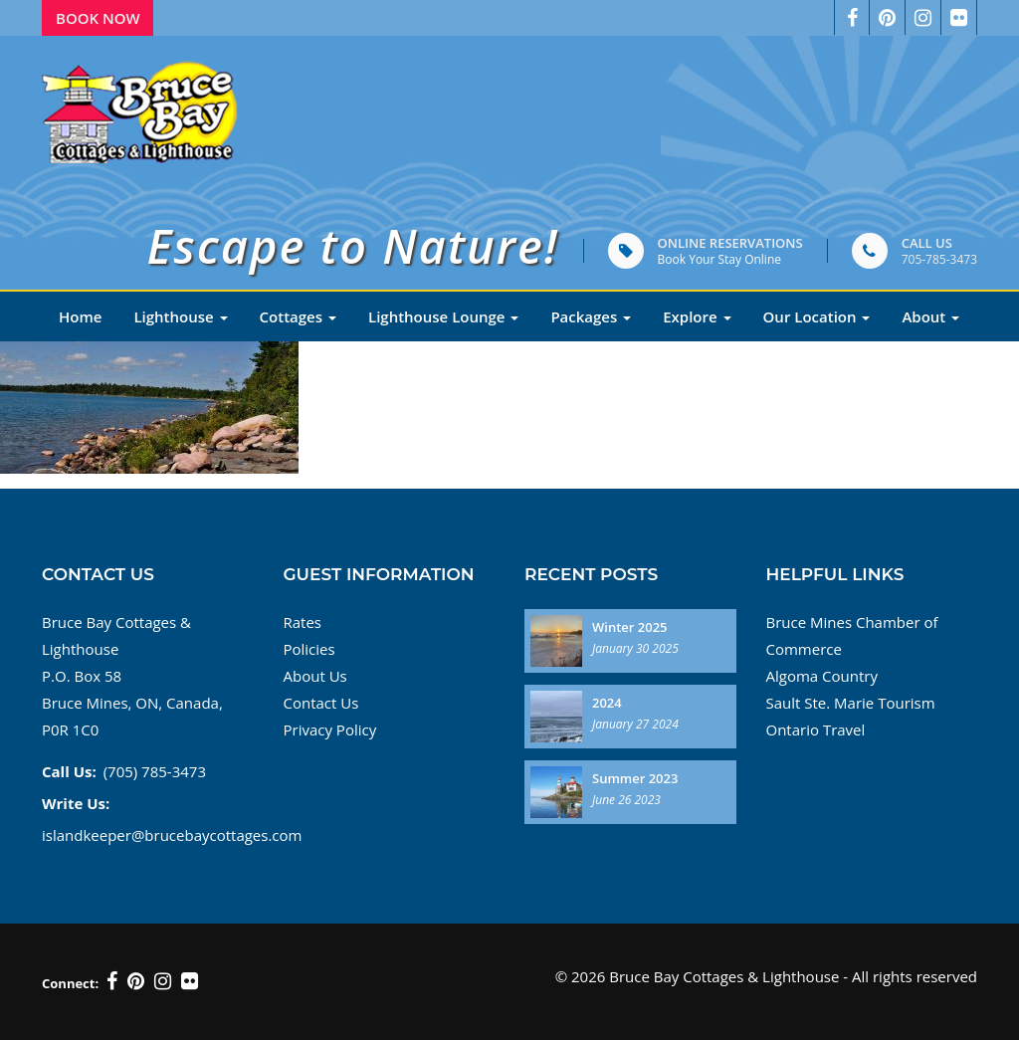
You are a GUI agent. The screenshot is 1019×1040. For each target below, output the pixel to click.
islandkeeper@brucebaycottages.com (172, 835)
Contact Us (321, 703)
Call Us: (69, 771)
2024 (607, 703)
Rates (303, 622)
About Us (315, 676)
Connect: (70, 983)
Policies (309, 649)
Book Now (98, 18)
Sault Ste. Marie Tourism (850, 703)
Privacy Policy (330, 729)
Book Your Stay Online (719, 259)
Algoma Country (822, 676)
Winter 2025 (630, 627)
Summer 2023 (635, 778)
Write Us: (75, 803)
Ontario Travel (816, 729)
